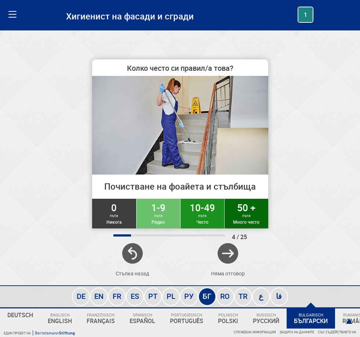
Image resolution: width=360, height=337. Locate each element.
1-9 (158, 213)
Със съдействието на (337, 332)
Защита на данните (297, 332)
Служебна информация (255, 332)
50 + (246, 213)
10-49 (202, 213)
